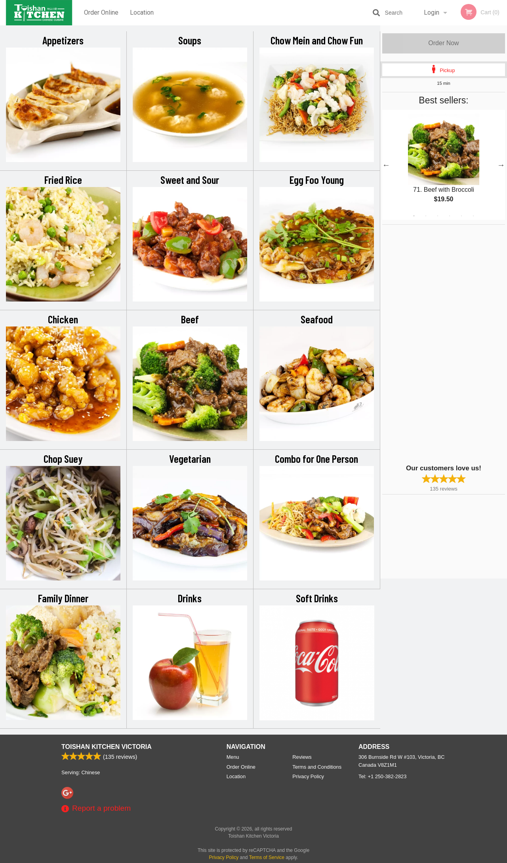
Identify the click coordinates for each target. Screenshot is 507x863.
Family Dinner (63, 598)
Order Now (443, 43)
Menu (233, 757)
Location (142, 12)
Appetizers (63, 40)
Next (501, 165)
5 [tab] (461, 216)
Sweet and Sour (189, 179)
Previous (386, 165)
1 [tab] (414, 216)
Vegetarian (190, 458)
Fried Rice (63, 179)
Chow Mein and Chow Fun (317, 40)
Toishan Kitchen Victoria (106, 746)
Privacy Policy (308, 776)
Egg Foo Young (317, 179)
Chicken (63, 319)
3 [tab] (438, 216)
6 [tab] (473, 216)
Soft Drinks (317, 598)
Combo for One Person (316, 458)
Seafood (317, 319)
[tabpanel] (443, 165)
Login (431, 12)
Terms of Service (266, 857)
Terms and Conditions (316, 767)
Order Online (101, 12)
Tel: (382, 776)
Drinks (190, 598)
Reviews (301, 757)
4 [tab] (450, 216)
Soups (189, 40)
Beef (190, 319)
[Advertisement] (431, 343)
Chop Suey (63, 458)
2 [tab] (426, 216)
